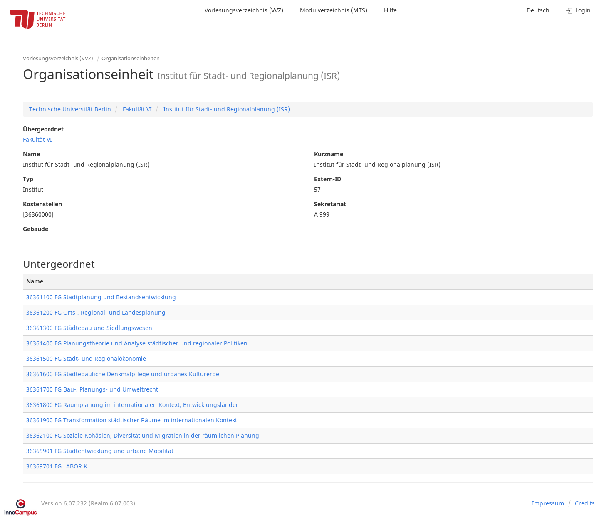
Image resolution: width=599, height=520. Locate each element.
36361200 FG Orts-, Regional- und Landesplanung (96, 312)
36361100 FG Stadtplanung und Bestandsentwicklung (101, 297)
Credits (585, 503)
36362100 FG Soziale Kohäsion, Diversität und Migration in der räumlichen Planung (142, 435)
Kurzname (328, 154)
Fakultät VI (136, 109)
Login (578, 10)
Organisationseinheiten (130, 58)
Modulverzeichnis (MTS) (333, 10)
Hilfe (390, 10)
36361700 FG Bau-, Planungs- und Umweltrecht (92, 389)
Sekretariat (330, 204)
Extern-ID (327, 179)
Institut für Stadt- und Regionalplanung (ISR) (226, 109)
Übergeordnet (43, 129)
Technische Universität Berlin (70, 109)
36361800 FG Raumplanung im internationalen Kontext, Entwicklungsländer (132, 405)
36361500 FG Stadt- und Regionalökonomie (86, 358)
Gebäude (35, 229)
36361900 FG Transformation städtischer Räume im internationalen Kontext (131, 420)
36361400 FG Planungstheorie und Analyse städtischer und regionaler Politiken (137, 343)
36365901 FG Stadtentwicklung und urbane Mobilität (99, 451)
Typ (28, 179)
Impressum (548, 503)
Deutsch (538, 10)
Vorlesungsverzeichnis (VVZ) (244, 10)
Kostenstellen (42, 204)
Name (31, 154)
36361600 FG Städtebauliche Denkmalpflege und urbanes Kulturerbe (122, 374)
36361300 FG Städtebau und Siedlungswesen (89, 328)
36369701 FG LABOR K (56, 466)
